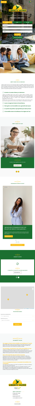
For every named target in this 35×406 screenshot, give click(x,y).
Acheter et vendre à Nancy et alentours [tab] (14, 92)
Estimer (27, 22)
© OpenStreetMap (32, 308)
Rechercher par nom (4, 318)
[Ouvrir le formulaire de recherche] (17, 34)
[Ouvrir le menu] (4, 2)
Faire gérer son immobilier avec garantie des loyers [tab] (17, 106)
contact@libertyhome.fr (17, 397)
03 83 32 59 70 (16, 396)
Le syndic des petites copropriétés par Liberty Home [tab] (17, 108)
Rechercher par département (5, 314)
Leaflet (24, 308)
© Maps (27, 308)
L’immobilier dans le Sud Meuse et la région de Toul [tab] (17, 111)
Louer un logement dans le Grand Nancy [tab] (14, 103)
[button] (18, 171)
